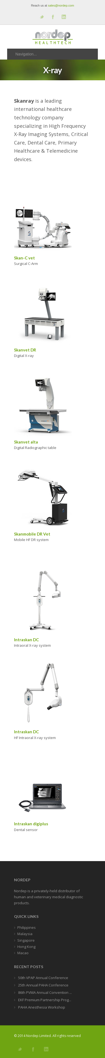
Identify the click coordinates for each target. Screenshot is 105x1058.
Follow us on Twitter (41, 16)
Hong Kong (26, 946)
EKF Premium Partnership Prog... (44, 999)
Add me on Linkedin (63, 16)
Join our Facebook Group (52, 16)
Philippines (26, 927)
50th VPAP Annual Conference (42, 977)
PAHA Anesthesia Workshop (41, 1007)
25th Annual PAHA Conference (42, 985)
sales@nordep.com (61, 5)
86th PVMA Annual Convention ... (44, 992)
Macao (23, 952)
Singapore (26, 940)
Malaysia (24, 933)
